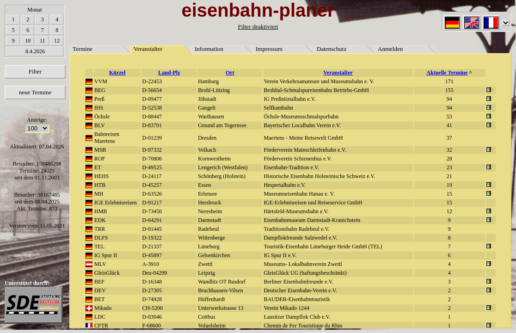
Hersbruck (209, 202)
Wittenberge (211, 237)
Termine (82, 48)
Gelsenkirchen (214, 255)
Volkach (207, 150)
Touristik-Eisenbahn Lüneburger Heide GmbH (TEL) (323, 246)
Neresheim (210, 211)
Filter (35, 71)
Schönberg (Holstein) (222, 176)
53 (449, 116)
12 (57, 40)
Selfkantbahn (278, 108)
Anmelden (390, 48)
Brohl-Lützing (214, 90)
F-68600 (151, 325)
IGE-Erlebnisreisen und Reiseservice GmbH (313, 202)
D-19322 (152, 237)
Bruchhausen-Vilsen (220, 290)
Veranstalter (148, 48)
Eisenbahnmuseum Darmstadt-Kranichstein (312, 220)
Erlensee (207, 194)
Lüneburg (208, 246)
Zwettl (205, 264)
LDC (99, 317)
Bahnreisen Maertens (106, 137)
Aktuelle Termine (446, 72)
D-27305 (152, 290)
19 (449, 185)
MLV (100, 264)
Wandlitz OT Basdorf (222, 281)
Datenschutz (331, 48)
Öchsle (102, 116)
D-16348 (152, 281)
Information (209, 48)
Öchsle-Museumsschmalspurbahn (301, 116)
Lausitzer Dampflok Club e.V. (297, 317)
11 (42, 40)
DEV (100, 290)
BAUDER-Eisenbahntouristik (297, 299)
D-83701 (152, 125)
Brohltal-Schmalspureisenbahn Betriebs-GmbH (316, 90)
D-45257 (152, 185)
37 (449, 138)
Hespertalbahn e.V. (285, 185)
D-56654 (152, 90)
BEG (99, 90)
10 (28, 40)
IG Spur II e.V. (280, 255)
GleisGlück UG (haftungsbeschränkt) (305, 273)
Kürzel (117, 72)
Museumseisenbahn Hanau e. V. (299, 194)
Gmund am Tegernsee (222, 125)
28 (449, 158)
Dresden (207, 138)
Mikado (102, 308)
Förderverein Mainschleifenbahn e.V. (305, 150)
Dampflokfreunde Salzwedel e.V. (300, 237)
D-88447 (152, 116)
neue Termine (35, 92)
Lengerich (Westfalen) (222, 167)
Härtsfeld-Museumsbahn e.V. (296, 211)
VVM (100, 81)
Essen (204, 185)
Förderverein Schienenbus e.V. (298, 158)
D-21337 (152, 246)
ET (97, 167)
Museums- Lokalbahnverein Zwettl (303, 264)
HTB (99, 185)
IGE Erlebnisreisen (115, 202)
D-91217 (152, 202)
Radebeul (208, 229)
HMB (100, 211)
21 (449, 176)
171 (449, 81)
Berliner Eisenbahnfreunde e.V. (298, 281)
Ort (230, 72)
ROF (99, 158)
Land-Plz (169, 72)
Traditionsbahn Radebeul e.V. (296, 229)
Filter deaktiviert (258, 26)
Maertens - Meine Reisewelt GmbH (303, 138)
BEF (99, 281)
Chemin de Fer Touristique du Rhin (303, 325)
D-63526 (152, 194)
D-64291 (152, 220)
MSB (100, 150)
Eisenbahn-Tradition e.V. (291, 167)
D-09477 (152, 99)
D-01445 (152, 229)
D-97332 (152, 150)
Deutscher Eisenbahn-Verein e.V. (300, 290)
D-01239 (152, 138)
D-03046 (152, 317)
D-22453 (152, 81)
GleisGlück (107, 273)
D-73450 (152, 211)
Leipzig (206, 273)
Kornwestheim (214, 158)
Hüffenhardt (211, 299)
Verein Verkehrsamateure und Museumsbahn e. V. (319, 81)
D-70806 (152, 158)
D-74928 (152, 299)
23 (449, 167)
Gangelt (206, 108)
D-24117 (151, 176)
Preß (99, 99)
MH (98, 194)
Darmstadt (209, 220)
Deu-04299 (154, 273)
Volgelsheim (212, 325)
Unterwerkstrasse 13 (220, 308)
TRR (99, 229)
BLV (99, 125)
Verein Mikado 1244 (286, 308)
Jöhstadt (207, 99)
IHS (98, 108)
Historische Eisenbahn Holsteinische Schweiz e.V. (319, 176)
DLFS (101, 237)
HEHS (101, 176)
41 (449, 125)
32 (449, 150)
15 (449, 194)
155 (449, 90)
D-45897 (152, 255)
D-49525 (152, 167)
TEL (99, 246)
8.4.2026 (35, 51)
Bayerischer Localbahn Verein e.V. (302, 125)
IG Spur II (105, 255)
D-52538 (152, 108)
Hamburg (208, 81)
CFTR (101, 325)
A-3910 (150, 264)
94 (449, 99)
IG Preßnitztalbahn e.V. (289, 99)
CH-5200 (152, 308)
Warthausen (211, 116)
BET (99, 299)
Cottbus (206, 317)
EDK (100, 220)
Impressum (269, 48)
